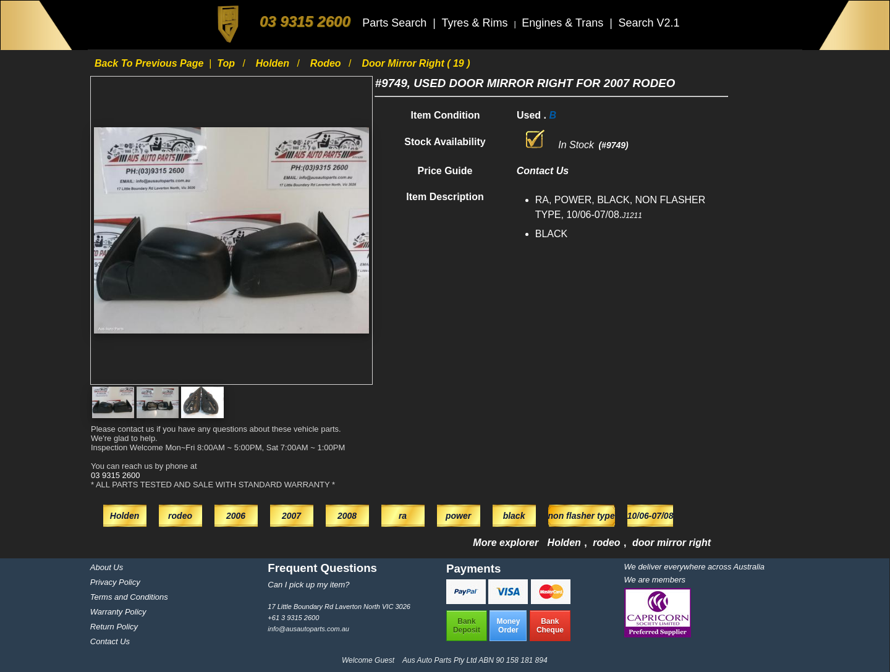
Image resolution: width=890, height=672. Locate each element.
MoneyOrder (508, 625)
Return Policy (114, 626)
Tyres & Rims (476, 23)
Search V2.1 (648, 23)
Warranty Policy (118, 611)
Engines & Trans (564, 23)
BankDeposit (466, 625)
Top (227, 63)
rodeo (327, 63)
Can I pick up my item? (308, 584)
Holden (274, 63)
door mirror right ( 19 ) (416, 63)
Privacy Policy (115, 582)
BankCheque (550, 625)
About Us (106, 567)
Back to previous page (150, 63)
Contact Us (110, 641)
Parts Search (396, 23)
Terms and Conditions (129, 597)
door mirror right (671, 542)
